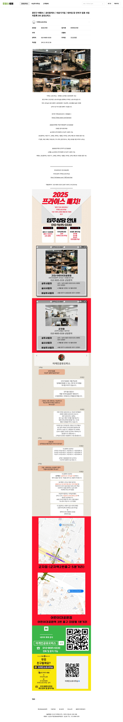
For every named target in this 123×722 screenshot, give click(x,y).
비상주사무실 (36, 3)
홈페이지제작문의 (80, 709)
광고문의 (61, 709)
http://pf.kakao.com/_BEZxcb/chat (61, 177)
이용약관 (53, 709)
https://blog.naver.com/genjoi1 (61, 117)
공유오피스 (24, 3)
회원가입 (116, 3)
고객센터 (46, 3)
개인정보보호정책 (42, 709)
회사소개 (69, 709)
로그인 (109, 3)
